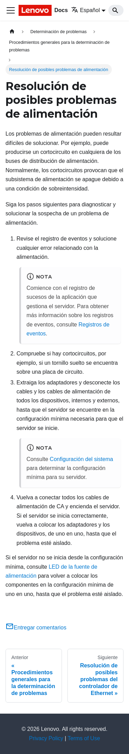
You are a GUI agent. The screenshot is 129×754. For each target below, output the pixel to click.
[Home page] (12, 31)
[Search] (115, 10)
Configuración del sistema (81, 459)
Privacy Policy (46, 738)
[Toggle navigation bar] (11, 10)
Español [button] (85, 10)
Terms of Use (84, 738)
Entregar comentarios (36, 627)
